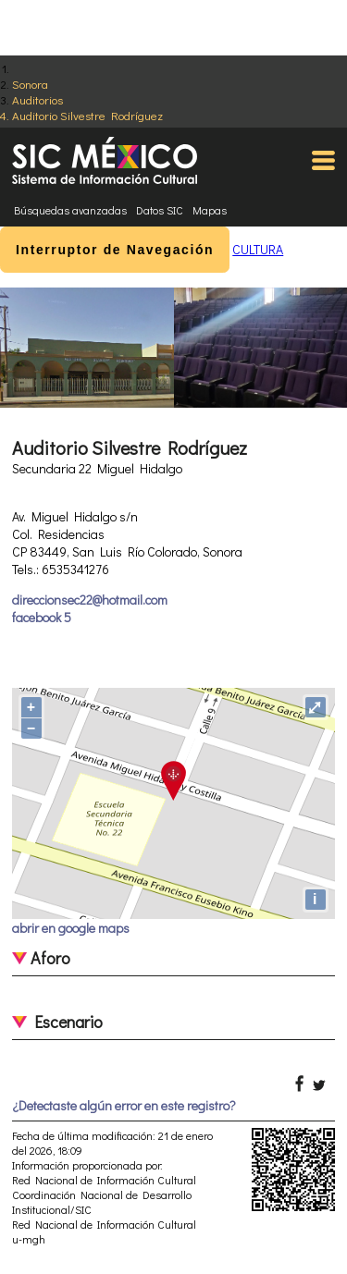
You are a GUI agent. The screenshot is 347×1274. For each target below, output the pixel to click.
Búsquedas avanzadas (70, 209)
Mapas (209, 209)
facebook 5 (41, 617)
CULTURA (257, 249)
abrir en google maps (71, 928)
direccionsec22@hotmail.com (89, 599)
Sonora (30, 84)
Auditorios (37, 99)
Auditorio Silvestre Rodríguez (87, 115)
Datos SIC (159, 209)
